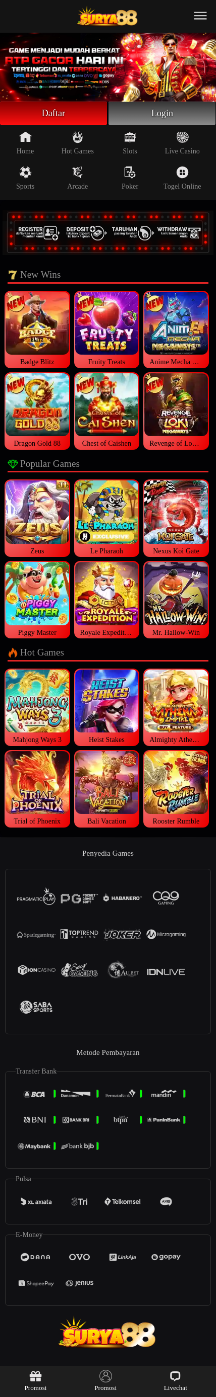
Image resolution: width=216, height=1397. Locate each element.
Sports (25, 178)
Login (162, 113)
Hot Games (78, 143)
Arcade (77, 178)
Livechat (175, 1380)
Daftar (54, 113)
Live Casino (182, 143)
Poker (130, 178)
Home (25, 143)
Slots (130, 143)
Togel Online (182, 178)
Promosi (35, 1380)
